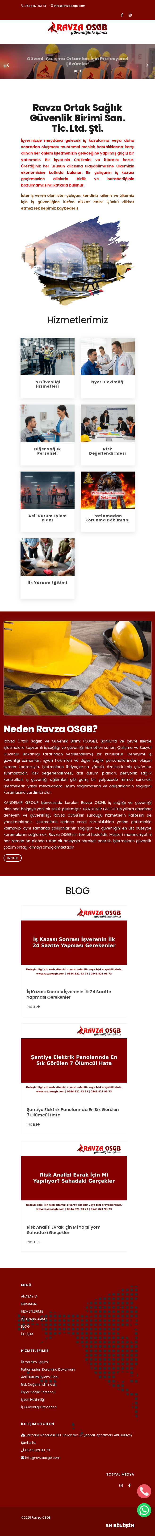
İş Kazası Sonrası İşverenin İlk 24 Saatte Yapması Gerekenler (69, 994)
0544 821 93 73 (33, 6)
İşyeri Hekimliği (33, 1399)
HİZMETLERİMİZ (32, 1311)
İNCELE (33, 1007)
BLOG (25, 1326)
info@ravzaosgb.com (67, 6)
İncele (12, 858)
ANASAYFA (29, 1296)
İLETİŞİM (27, 1334)
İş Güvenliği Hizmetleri (39, 1407)
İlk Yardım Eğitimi (35, 1362)
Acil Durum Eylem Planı (39, 1377)
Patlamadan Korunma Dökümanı (48, 1369)
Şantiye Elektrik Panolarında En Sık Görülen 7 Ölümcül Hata (73, 1112)
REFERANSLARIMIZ (34, 1319)
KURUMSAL (29, 1304)
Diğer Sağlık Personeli (38, 1392)
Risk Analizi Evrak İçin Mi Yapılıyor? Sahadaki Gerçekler (63, 1229)
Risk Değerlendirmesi (38, 1384)
